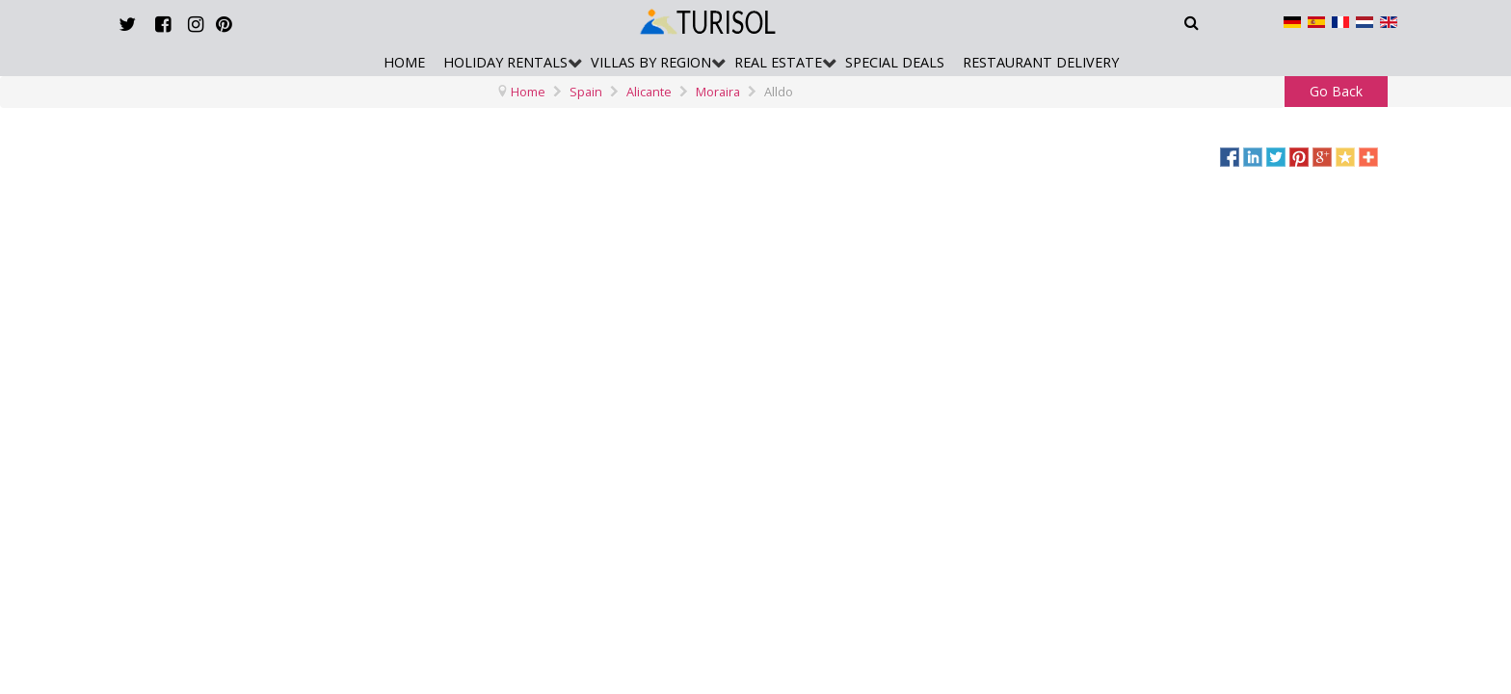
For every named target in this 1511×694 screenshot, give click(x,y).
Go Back (1336, 91)
